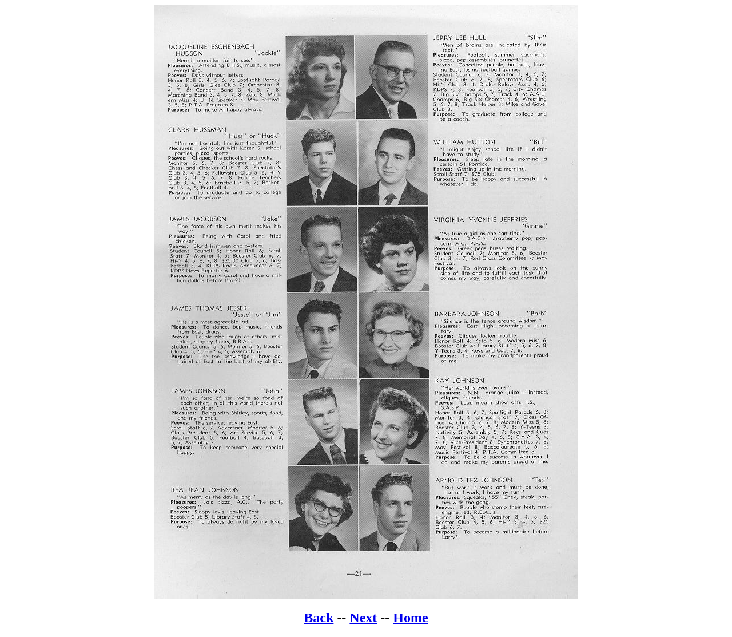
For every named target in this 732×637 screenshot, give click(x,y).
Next (363, 617)
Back (318, 617)
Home (410, 617)
